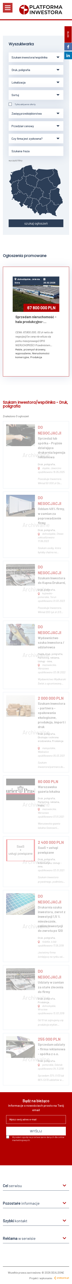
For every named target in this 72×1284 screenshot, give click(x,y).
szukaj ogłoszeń (36, 223)
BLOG (68, 34)
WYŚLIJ (36, 1131)
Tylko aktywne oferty (22, 104)
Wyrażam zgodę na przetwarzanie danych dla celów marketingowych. (35, 1138)
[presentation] (35, 1152)
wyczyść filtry (15, 160)
